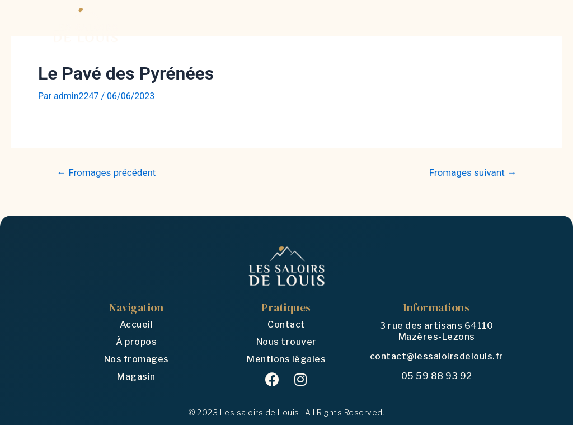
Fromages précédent (106, 173)
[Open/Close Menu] (512, 25)
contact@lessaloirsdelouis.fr (437, 356)
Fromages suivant (472, 173)
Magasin (136, 376)
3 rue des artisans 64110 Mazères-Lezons (436, 331)
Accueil (136, 324)
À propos (136, 342)
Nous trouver (286, 342)
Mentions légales (286, 359)
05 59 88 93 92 (436, 376)
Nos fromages (136, 359)
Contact (286, 324)
